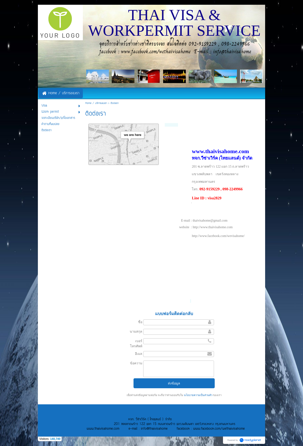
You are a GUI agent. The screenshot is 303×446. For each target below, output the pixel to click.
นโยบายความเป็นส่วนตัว (198, 395)
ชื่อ (140, 322)
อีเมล (138, 354)
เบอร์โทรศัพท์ (136, 343)
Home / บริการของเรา (96, 103)
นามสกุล (136, 331)
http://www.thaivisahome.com (213, 227)
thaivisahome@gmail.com (210, 220)
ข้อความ (136, 363)
